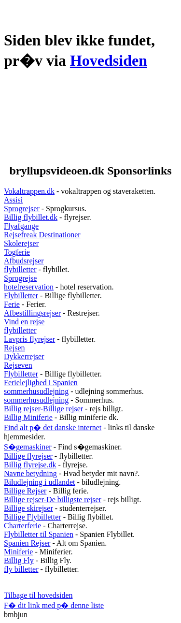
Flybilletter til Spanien (38, 534)
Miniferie (18, 552)
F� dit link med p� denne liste (54, 605)
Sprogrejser (22, 208)
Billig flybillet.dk (30, 217)
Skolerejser (21, 243)
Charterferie (22, 526)
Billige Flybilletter (32, 517)
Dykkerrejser (24, 356)
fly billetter (21, 569)
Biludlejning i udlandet (39, 482)
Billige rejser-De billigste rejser (52, 499)
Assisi (13, 200)
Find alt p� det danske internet (52, 427)
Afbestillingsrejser (32, 313)
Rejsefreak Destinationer (42, 235)
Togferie (17, 252)
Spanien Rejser (27, 543)
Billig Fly (19, 560)
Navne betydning (30, 473)
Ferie (12, 304)
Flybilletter (21, 295)
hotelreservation (29, 287)
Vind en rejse (24, 322)
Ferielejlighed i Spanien (41, 382)
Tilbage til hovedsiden (38, 595)
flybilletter (20, 269)
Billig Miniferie (28, 417)
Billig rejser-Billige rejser (43, 409)
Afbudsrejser (24, 261)
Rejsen (14, 348)
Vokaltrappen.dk (29, 191)
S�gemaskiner (28, 447)
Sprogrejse (20, 278)
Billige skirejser (28, 508)
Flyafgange (21, 226)
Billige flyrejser (28, 456)
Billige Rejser (25, 491)
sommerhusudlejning (36, 391)
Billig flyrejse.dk (30, 465)
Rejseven (18, 365)
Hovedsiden (108, 60)
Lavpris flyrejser (29, 339)
